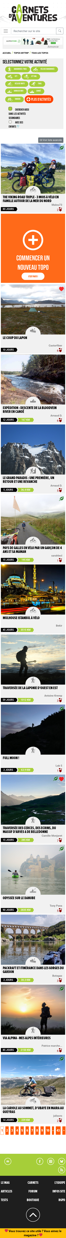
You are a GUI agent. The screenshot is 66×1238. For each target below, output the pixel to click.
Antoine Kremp (53, 695)
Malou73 (57, 204)
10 (47, 1130)
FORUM (32, 1191)
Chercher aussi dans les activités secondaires (19, 114)
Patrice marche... (52, 1045)
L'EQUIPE (60, 1182)
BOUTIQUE (33, 1200)
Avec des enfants (16, 124)
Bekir (59, 625)
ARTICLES (6, 1191)
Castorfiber (55, 345)
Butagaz (57, 975)
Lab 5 (59, 765)
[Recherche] (33, 31)
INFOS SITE (58, 1191)
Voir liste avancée (51, 140)
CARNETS (33, 1182)
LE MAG (5, 1182)
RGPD (62, 1200)
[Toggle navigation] (6, 31)
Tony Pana (56, 905)
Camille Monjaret (52, 835)
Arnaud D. (56, 415)
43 (58, 1130)
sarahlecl (56, 555)
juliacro (57, 1115)
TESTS (4, 1200)
